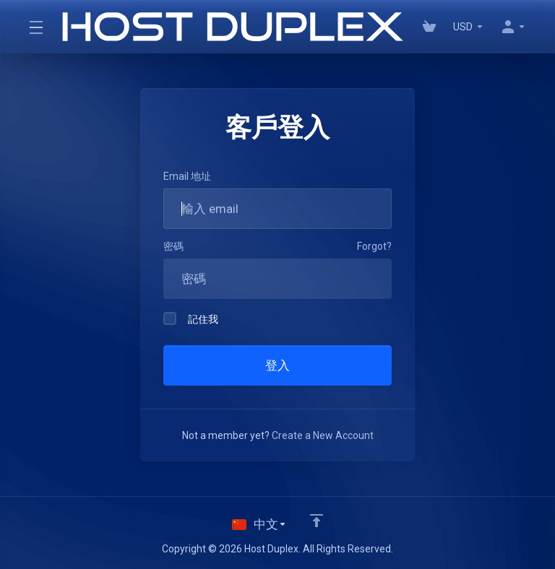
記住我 (190, 318)
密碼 (173, 246)
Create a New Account (323, 435)
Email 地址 (187, 176)
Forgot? (374, 246)
